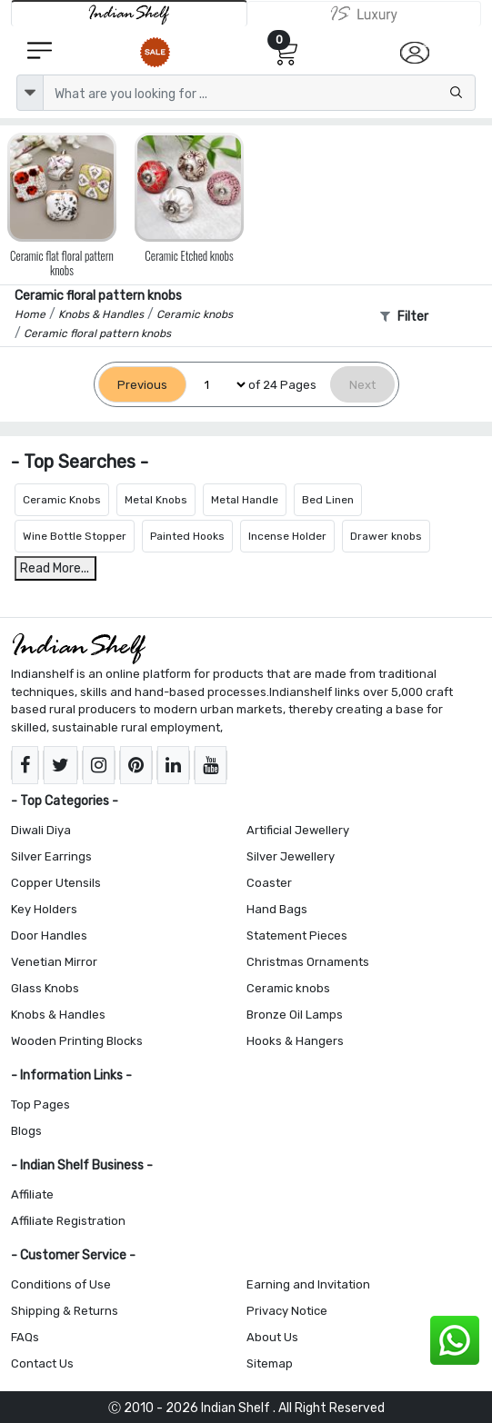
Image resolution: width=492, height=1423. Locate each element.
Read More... (54, 568)
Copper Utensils (56, 883)
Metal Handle (244, 499)
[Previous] (142, 384)
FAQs (25, 1337)
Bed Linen (328, 499)
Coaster (269, 883)
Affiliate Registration (68, 1221)
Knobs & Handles (58, 1014)
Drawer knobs (386, 536)
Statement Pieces (296, 935)
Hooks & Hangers (295, 1041)
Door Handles (49, 935)
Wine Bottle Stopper (74, 536)
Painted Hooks (187, 536)
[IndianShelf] (129, 13)
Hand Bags (276, 909)
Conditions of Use (61, 1284)
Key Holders (44, 909)
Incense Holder (287, 536)
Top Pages (40, 1104)
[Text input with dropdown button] (259, 93)
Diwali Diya (41, 830)
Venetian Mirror (54, 962)
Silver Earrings (51, 856)
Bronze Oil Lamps (294, 1014)
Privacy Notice (286, 1311)
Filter (404, 316)
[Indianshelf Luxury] (364, 13)
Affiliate (32, 1194)
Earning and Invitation (308, 1284)
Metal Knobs (156, 499)
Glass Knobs (45, 988)
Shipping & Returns (64, 1311)
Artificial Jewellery (297, 830)
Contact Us (42, 1363)
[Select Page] (217, 384)
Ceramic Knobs (62, 499)
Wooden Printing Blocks (77, 1041)
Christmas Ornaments (307, 962)
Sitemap (269, 1363)
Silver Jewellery (290, 856)
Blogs (26, 1131)
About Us (272, 1337)
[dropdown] (30, 93)
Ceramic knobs (288, 988)
